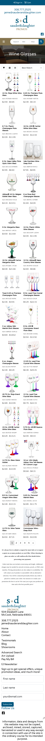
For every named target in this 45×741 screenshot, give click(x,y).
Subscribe (7, 704)
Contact (6, 635)
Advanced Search (11, 652)
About (5, 631)
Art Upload (7, 656)
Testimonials (8, 640)
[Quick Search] (15, 41)
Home (4, 628)
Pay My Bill (7, 659)
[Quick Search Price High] (34, 41)
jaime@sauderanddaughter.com (22, 12)
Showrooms (8, 647)
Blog (4, 644)
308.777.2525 (22, 9)
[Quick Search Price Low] (25, 41)
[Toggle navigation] (3, 41)
